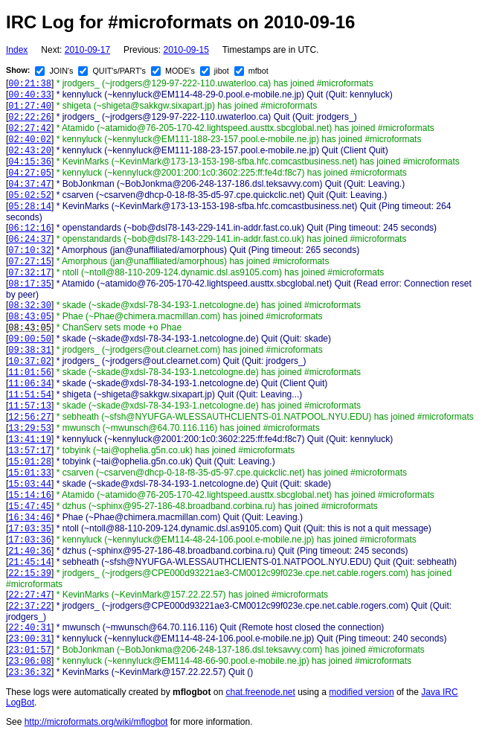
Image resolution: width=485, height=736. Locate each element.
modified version (361, 692)
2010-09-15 (185, 50)
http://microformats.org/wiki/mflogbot (96, 722)
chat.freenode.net (260, 692)
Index (17, 50)
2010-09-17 (87, 50)
